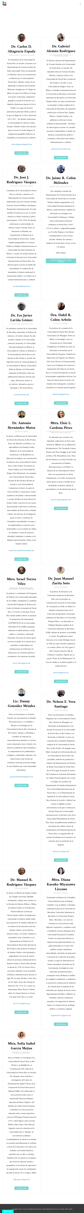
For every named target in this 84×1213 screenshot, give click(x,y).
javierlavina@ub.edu (21, 393)
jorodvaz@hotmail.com (21, 285)
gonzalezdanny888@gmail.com (21, 775)
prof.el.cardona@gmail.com (61, 498)
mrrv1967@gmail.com (21, 1002)
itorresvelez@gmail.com (21, 662)
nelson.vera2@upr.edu (61, 850)
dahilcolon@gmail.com (61, 393)
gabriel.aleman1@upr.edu (60, 147)
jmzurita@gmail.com (60, 671)
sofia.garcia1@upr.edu (21, 1178)
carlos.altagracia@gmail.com (21, 143)
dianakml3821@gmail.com (61, 1014)
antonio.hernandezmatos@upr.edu (21, 549)
